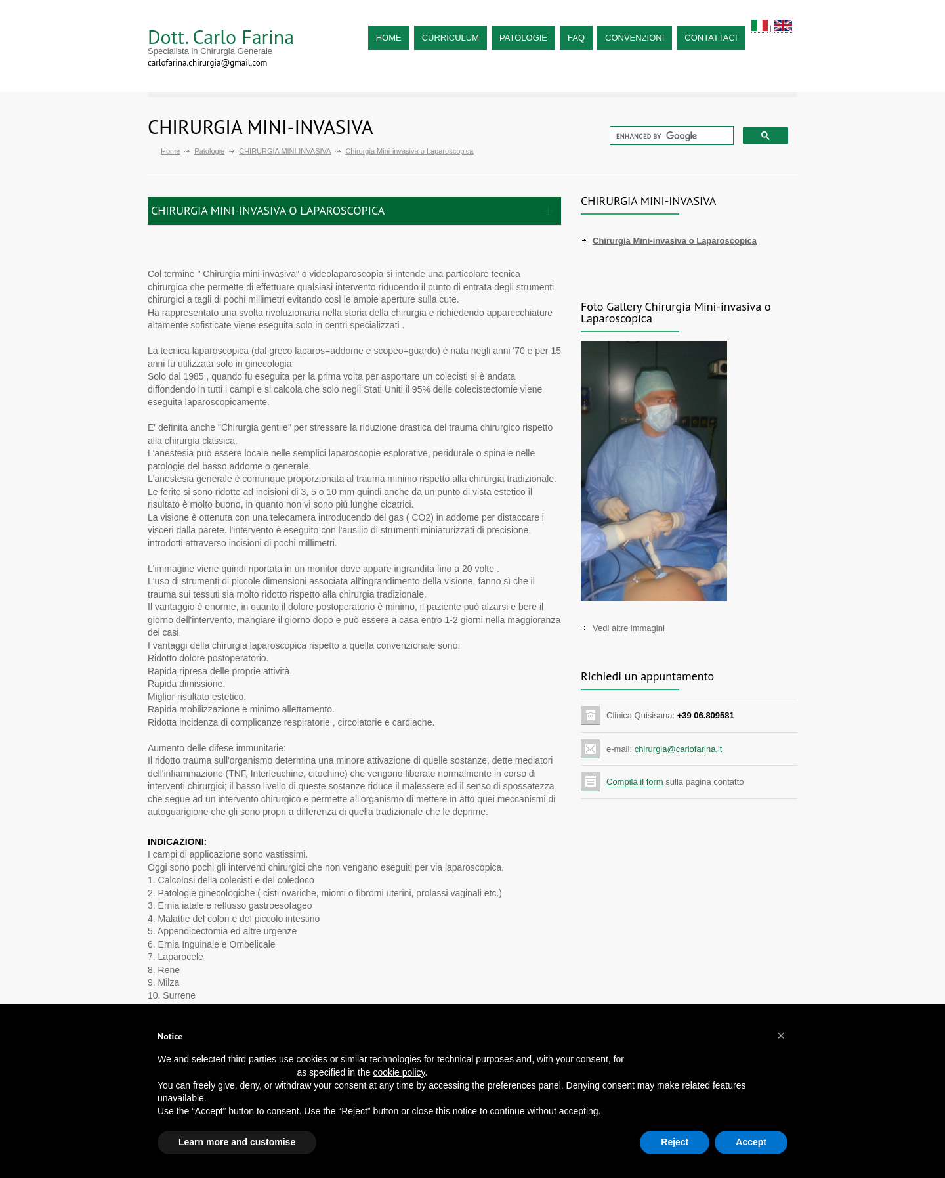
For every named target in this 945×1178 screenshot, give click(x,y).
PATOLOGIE (523, 38)
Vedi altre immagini (629, 628)
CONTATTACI (710, 38)
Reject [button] (674, 1142)
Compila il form (634, 782)
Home (170, 151)
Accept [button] (751, 1142)
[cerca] (670, 136)
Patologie (209, 151)
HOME (389, 38)
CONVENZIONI (634, 38)
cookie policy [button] (399, 1072)
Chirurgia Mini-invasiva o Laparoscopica (675, 241)
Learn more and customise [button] (236, 1142)
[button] (780, 1035)
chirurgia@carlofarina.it (679, 749)
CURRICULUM (450, 38)
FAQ (576, 38)
